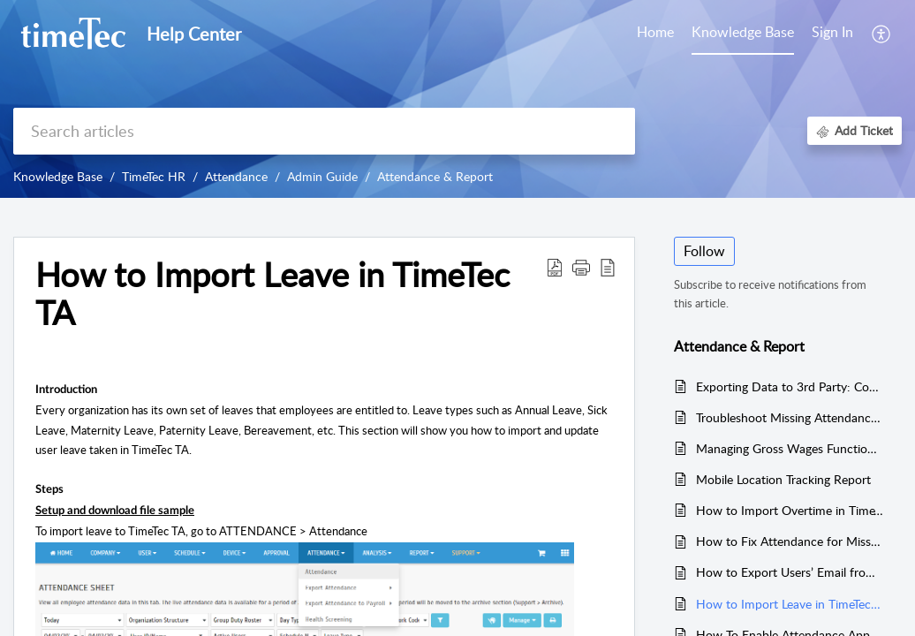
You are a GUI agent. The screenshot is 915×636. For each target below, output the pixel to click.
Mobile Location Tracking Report (783, 479)
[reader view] (607, 266)
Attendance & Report (435, 176)
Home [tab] (655, 32)
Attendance (236, 176)
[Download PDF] (554, 266)
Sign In (832, 32)
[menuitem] (832, 33)
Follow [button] (704, 251)
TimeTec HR (153, 176)
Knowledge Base (57, 176)
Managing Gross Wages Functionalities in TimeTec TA (790, 448)
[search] (324, 131)
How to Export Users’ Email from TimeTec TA (790, 572)
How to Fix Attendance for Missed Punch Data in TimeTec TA (790, 541)
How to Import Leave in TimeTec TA (272, 294)
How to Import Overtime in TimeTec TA (790, 510)
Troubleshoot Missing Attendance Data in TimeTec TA (790, 417)
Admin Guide (322, 176)
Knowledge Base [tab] (743, 32)
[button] (581, 266)
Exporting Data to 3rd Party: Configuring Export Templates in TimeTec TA (790, 386)
